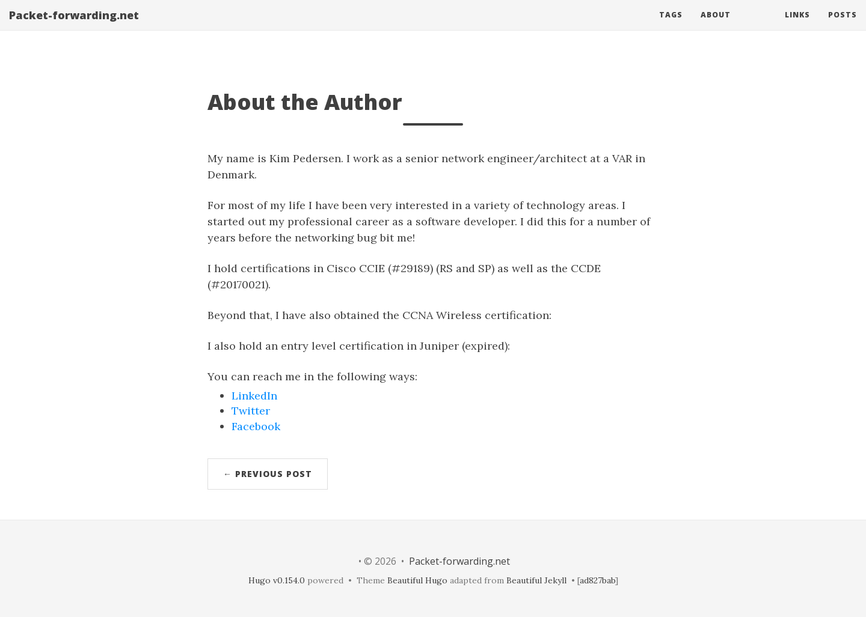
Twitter (251, 411)
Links (797, 27)
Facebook (256, 426)
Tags (671, 27)
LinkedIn (254, 396)
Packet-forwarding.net (74, 27)
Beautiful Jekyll (536, 580)
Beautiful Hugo (417, 580)
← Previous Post (267, 473)
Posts (842, 27)
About (716, 27)
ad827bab (597, 580)
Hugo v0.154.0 (276, 580)
